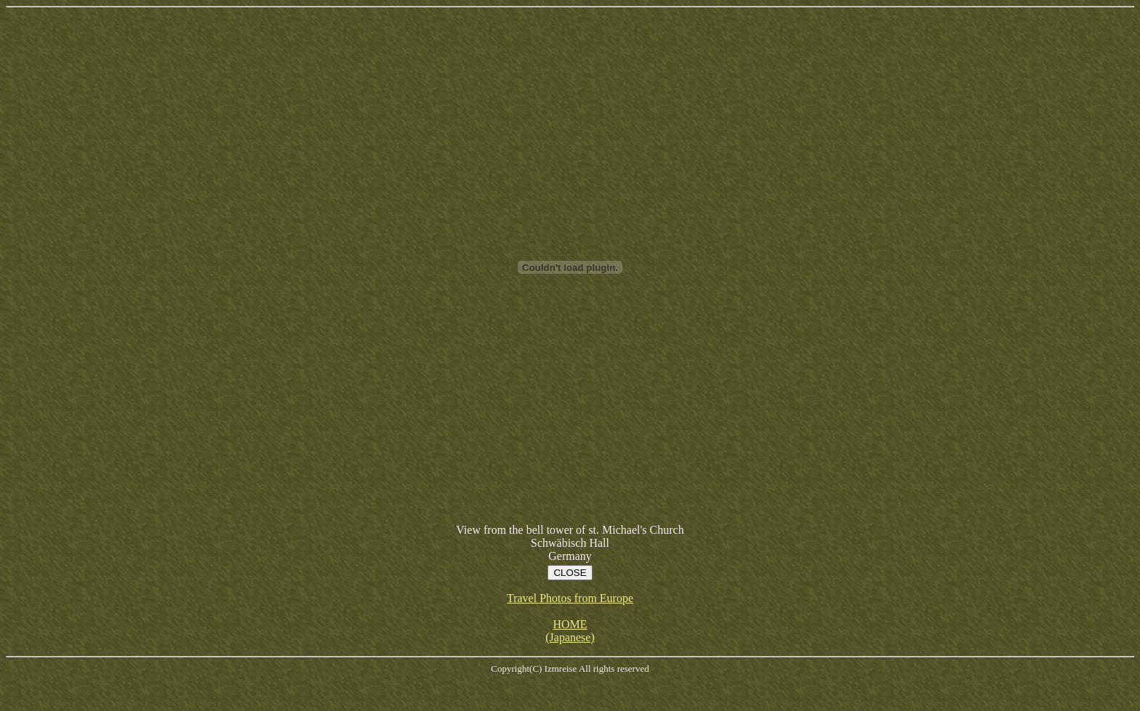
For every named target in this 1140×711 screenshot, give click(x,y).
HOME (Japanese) (570, 630)
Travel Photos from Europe (570, 598)
